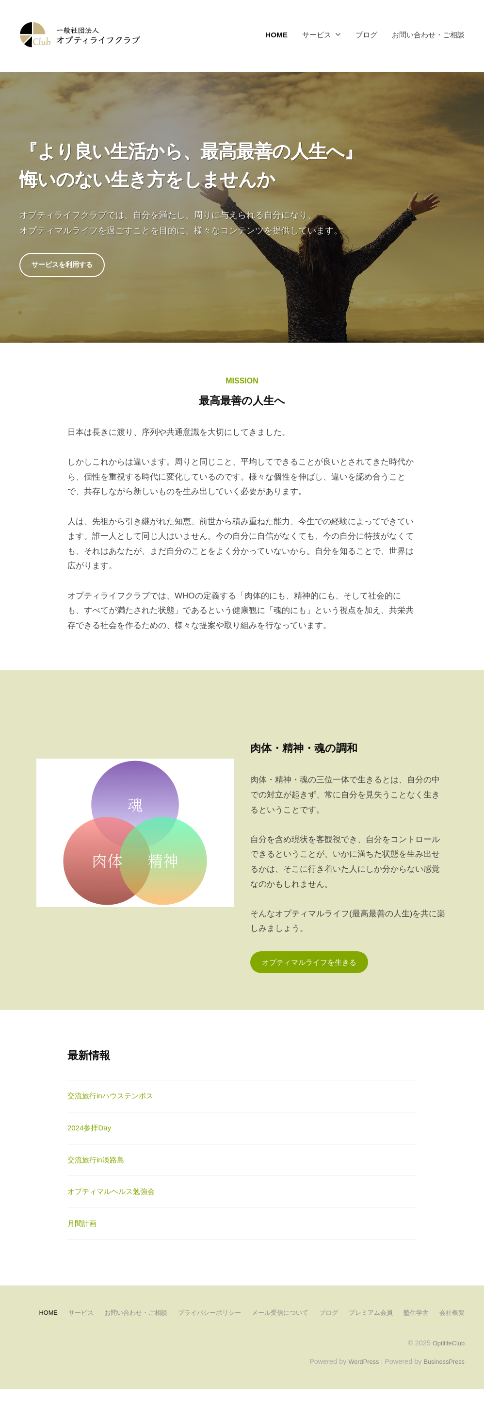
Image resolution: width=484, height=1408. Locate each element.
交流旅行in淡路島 (99, 1162)
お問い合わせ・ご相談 (428, 35)
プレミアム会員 (383, 1315)
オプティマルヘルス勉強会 (116, 1194)
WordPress (356, 1380)
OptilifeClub (446, 1361)
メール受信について (287, 1315)
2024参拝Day (92, 1131)
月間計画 (83, 1226)
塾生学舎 (431, 1315)
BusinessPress (442, 1380)
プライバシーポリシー (212, 1315)
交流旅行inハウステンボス (115, 1099)
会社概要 (242, 1331)
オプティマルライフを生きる (315, 964)
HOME (276, 35)
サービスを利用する (66, 265)
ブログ (366, 35)
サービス (316, 35)
